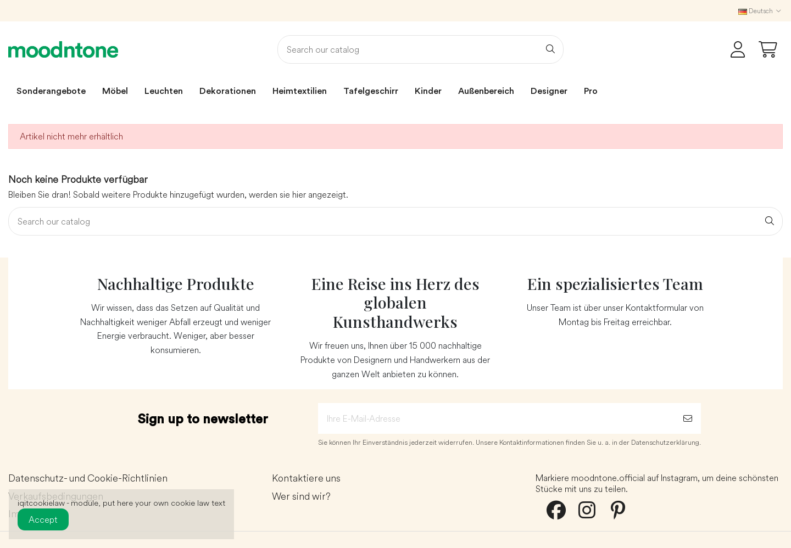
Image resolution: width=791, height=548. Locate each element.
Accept (43, 519)
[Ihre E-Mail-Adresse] (496, 418)
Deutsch (760, 11)
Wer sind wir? (301, 496)
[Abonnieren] (688, 418)
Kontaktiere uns (306, 478)
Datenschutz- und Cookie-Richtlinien (88, 478)
